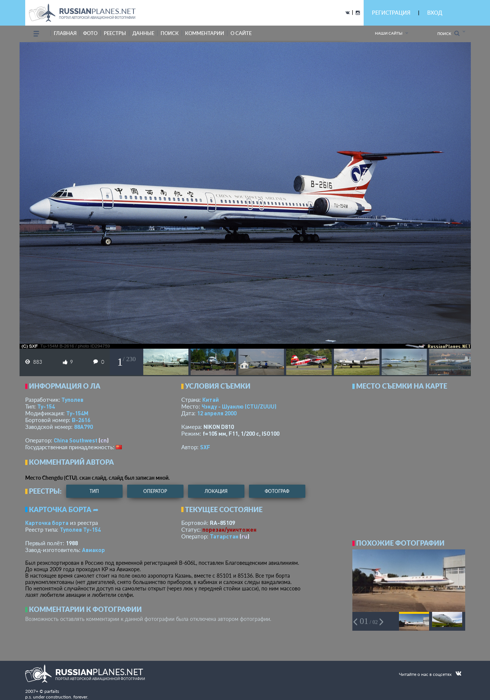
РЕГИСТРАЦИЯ (391, 12)
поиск (170, 33)
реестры (115, 33)
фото (90, 33)
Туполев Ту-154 (80, 529)
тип (94, 491)
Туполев (72, 399)
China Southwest (75, 440)
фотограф (277, 491)
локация (216, 491)
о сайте (241, 33)
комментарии (204, 33)
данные (143, 33)
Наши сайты (388, 33)
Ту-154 (46, 406)
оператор (155, 491)
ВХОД (434, 12)
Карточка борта (46, 522)
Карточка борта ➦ (64, 509)
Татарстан (224, 536)
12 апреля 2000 (217, 413)
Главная (65, 33)
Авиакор (93, 549)
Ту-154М (77, 413)
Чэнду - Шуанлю (239, 406)
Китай (210, 399)
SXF (205, 447)
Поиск (448, 33)
